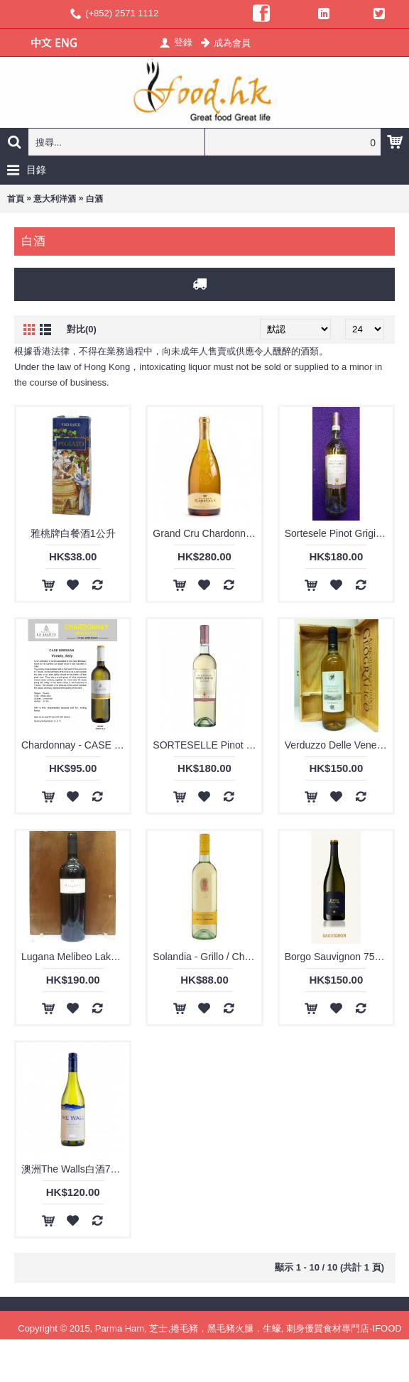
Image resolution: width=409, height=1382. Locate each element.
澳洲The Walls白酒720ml (75, 1169)
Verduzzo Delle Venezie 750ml (339, 745)
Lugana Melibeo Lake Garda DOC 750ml (75, 956)
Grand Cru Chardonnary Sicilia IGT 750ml (207, 533)
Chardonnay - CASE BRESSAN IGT (75, 745)
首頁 (15, 199)
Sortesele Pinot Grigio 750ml (339, 533)
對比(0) (82, 329)
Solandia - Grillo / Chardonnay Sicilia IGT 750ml (207, 956)
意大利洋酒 (54, 199)
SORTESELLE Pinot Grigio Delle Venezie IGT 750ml (207, 745)
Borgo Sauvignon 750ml (338, 956)
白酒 (94, 199)
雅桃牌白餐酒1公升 (73, 533)
